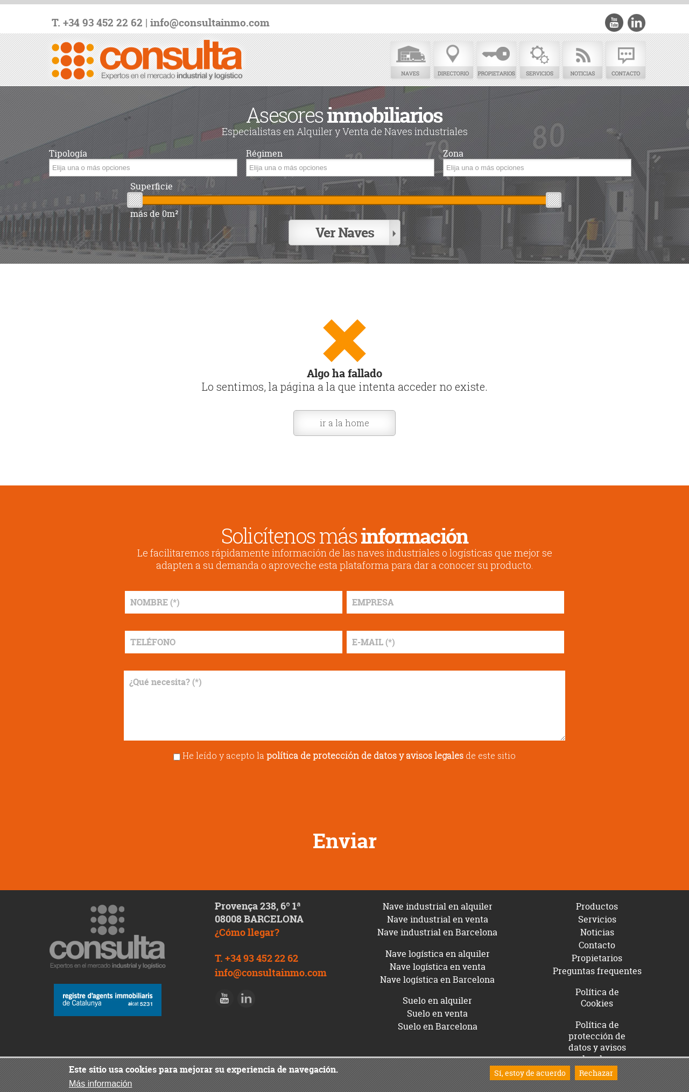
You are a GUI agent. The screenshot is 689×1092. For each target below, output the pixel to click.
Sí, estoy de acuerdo (530, 1073)
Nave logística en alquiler (437, 954)
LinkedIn (636, 22)
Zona (453, 153)
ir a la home (344, 422)
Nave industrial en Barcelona (437, 932)
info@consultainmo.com (210, 23)
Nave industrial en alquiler (438, 906)
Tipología (68, 153)
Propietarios (496, 60)
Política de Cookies (597, 997)
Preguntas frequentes (597, 971)
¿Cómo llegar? (247, 932)
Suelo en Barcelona (437, 1026)
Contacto (625, 60)
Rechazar (596, 1073)
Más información (100, 1083)
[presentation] (344, 792)
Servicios (539, 60)
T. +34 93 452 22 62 (97, 23)
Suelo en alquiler (437, 1000)
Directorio (453, 60)
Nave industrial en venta (437, 919)
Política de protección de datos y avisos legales (597, 1041)
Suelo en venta (437, 1013)
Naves (410, 60)
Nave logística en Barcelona (437, 979)
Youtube (614, 22)
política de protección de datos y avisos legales (364, 755)
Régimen (264, 153)
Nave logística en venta (438, 967)
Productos (597, 906)
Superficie (151, 186)
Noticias (582, 60)
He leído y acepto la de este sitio (349, 755)
